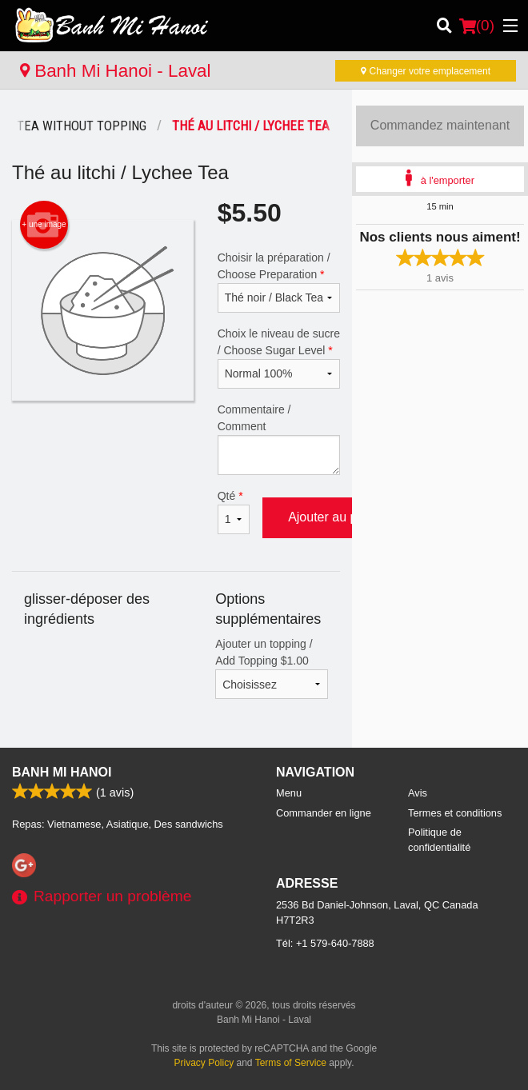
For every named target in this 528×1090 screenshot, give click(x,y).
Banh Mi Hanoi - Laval (115, 71)
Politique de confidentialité (439, 839)
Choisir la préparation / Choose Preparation (279, 282)
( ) (476, 26)
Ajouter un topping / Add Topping (271, 668)
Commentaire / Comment (279, 439)
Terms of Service (290, 1062)
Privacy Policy (204, 1062)
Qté (234, 511)
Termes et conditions (455, 813)
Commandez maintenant (440, 125)
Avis (417, 793)
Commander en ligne (323, 813)
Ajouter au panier (337, 517)
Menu (289, 793)
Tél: (325, 943)
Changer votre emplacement (425, 71)
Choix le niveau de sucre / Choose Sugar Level (279, 358)
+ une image (44, 225)
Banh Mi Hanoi (61, 772)
